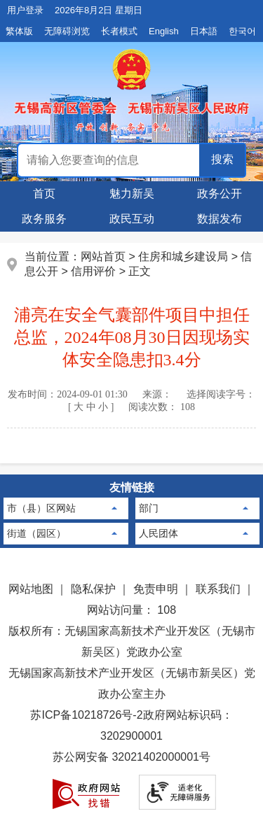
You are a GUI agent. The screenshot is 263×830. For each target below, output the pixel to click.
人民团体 (158, 533)
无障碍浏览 (67, 31)
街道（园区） (36, 533)
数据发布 (219, 219)
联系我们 (218, 589)
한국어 (242, 31)
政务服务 (44, 219)
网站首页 (103, 256)
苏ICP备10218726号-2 (86, 715)
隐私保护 (93, 589)
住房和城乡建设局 (183, 256)
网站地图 (30, 589)
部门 (149, 508)
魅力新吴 (131, 193)
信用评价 (93, 271)
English (164, 31)
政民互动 (131, 219)
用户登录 (25, 10)
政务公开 (219, 193)
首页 (44, 193)
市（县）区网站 (41, 508)
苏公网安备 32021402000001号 (131, 757)
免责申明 (155, 589)
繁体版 (19, 31)
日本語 (203, 31)
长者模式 (119, 31)
